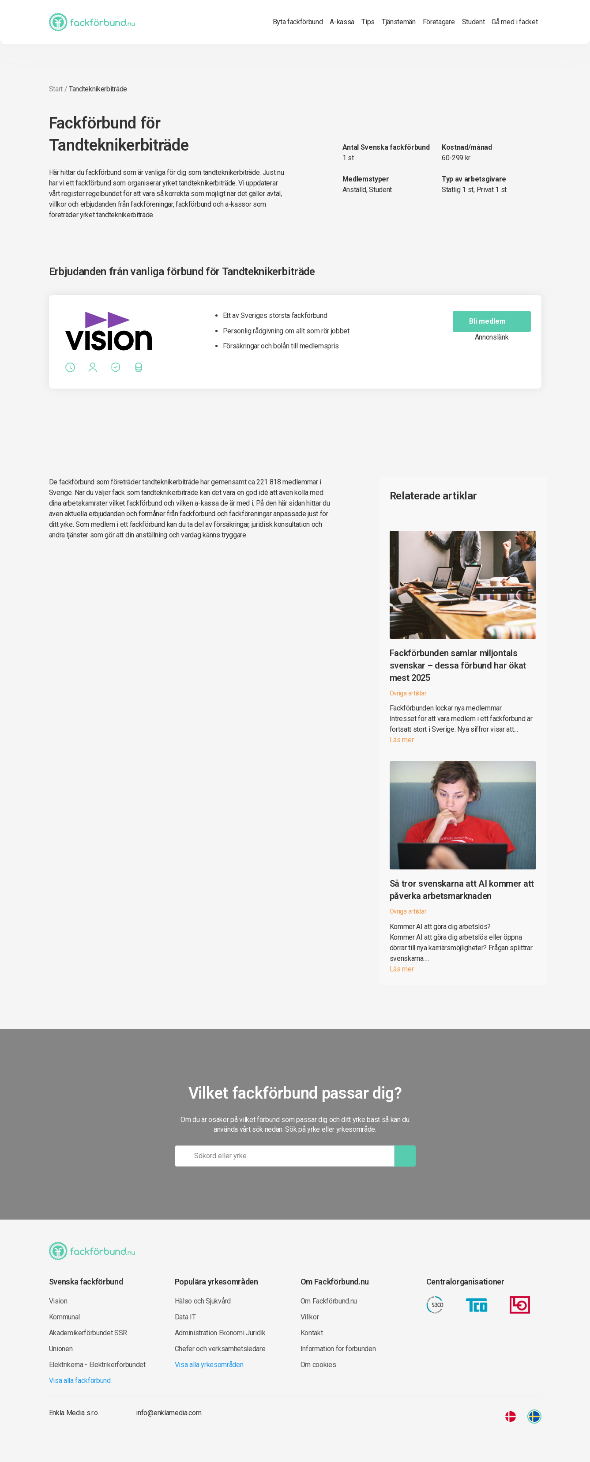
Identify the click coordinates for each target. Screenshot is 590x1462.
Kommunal (64, 1317)
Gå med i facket (514, 22)
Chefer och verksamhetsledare (220, 1349)
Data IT (185, 1317)
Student (473, 22)
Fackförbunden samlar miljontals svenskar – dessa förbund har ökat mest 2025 (458, 665)
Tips (368, 22)
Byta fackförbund (298, 22)
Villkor (310, 1317)
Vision (58, 1301)
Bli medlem (494, 321)
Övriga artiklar (408, 693)
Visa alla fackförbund (80, 1380)
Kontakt (312, 1333)
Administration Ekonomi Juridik (220, 1333)
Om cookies (318, 1364)
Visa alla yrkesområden (209, 1364)
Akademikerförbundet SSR (88, 1333)
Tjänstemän (399, 22)
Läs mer (402, 740)
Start (56, 89)
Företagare (439, 22)
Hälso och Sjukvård (203, 1301)
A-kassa (342, 22)
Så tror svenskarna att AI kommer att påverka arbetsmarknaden (462, 889)
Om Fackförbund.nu (329, 1301)
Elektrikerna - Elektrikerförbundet (97, 1364)
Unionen (61, 1349)
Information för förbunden (338, 1349)
